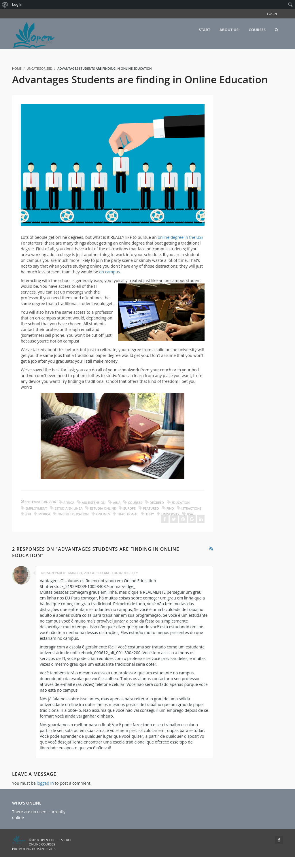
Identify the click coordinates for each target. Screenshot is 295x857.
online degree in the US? (180, 237)
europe (129, 508)
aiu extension (93, 502)
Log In (17, 4)
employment (36, 508)
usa (190, 514)
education (180, 502)
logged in (45, 783)
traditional (127, 514)
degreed (157, 502)
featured (151, 508)
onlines (103, 514)
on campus (109, 272)
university (170, 514)
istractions (191, 508)
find (170, 508)
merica (44, 514)
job (28, 514)
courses (135, 502)
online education (73, 514)
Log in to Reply (125, 573)
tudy (149, 514)
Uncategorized (39, 68)
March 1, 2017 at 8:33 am (88, 573)
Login (272, 14)
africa (68, 502)
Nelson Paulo (53, 573)
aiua (116, 502)
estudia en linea (68, 508)
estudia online (103, 508)
